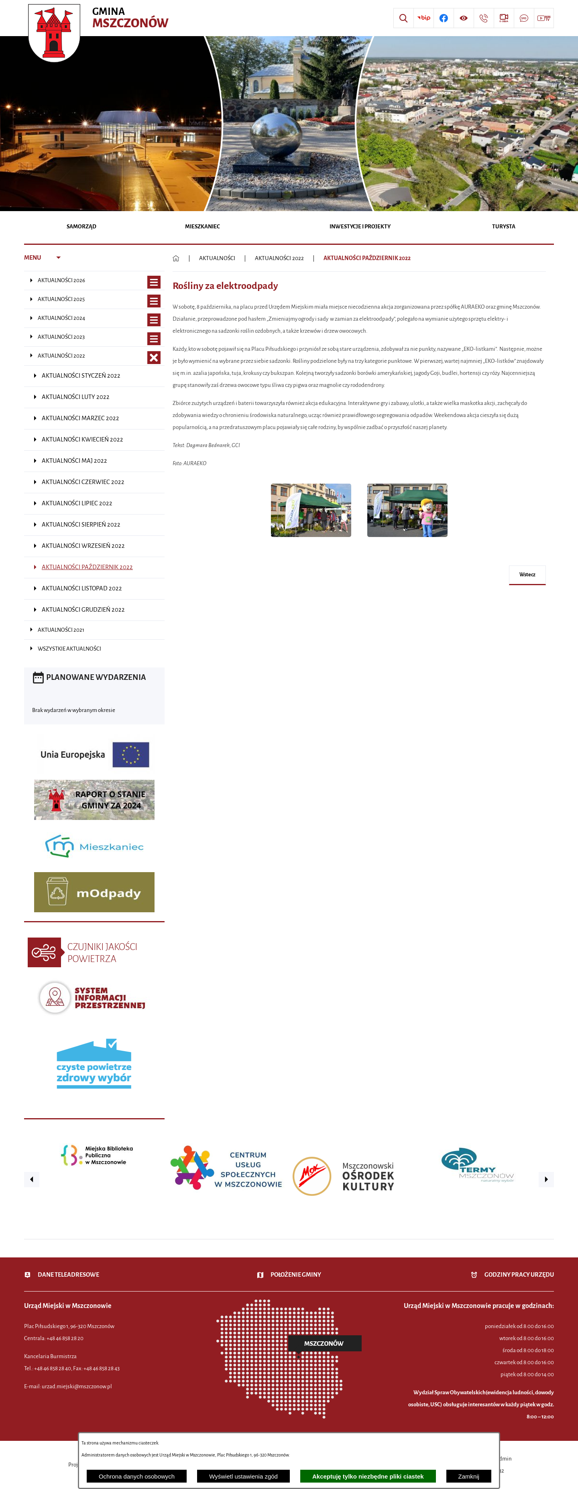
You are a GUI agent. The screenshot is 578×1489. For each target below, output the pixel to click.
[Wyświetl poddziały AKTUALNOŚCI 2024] (154, 320)
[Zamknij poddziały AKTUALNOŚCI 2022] (154, 357)
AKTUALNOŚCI (217, 258)
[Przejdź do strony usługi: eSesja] (504, 18)
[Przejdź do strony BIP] (423, 18)
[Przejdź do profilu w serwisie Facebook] (444, 18)
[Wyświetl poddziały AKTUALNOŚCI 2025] (154, 301)
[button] (311, 541)
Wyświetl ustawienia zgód (243, 1476)
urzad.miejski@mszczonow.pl (77, 1386)
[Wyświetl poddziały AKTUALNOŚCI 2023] (154, 339)
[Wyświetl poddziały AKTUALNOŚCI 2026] (154, 282)
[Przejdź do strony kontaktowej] (484, 18)
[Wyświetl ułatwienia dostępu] (464, 18)
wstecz (527, 575)
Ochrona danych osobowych (137, 1476)
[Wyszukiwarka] (403, 18)
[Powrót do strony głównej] (176, 258)
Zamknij (469, 1476)
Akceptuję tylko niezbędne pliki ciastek (368, 1476)
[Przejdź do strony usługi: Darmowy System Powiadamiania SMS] (524, 18)
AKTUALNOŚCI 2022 (279, 258)
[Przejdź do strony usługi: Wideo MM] (544, 18)
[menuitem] (81, 227)
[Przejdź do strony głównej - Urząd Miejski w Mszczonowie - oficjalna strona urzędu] (99, 18)
